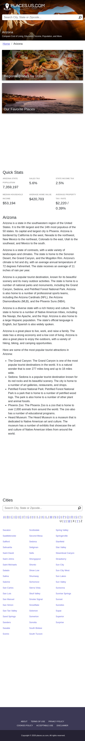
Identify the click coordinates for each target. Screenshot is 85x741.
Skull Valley (34, 593)
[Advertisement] (42, 138)
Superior (60, 616)
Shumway (34, 576)
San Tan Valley (10, 610)
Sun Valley (61, 582)
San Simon (8, 605)
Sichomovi (34, 582)
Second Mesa (35, 536)
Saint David (8, 553)
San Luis (7, 593)
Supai (58, 610)
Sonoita (33, 622)
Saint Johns (8, 559)
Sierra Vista (34, 587)
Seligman (33, 547)
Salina (6, 576)
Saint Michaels (10, 564)
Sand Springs (9, 616)
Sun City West (62, 570)
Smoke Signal (36, 599)
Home (6, 43)
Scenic (6, 634)
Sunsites (60, 605)
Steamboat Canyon (65, 553)
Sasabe (6, 628)
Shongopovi (35, 559)
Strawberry (61, 559)
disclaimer (62, 725)
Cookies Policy (25, 725)
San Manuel (8, 599)
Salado (6, 570)
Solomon (33, 610)
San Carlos (8, 587)
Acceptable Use (44, 725)
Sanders (7, 622)
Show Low (34, 570)
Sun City (60, 564)
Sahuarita (7, 547)
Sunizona (60, 587)
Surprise (60, 622)
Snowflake (34, 605)
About (24, 721)
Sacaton (7, 530)
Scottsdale (34, 530)
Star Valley (61, 547)
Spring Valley (62, 530)
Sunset (59, 599)
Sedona (33, 541)
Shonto (32, 564)
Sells (31, 553)
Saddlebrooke (9, 536)
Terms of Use (38, 721)
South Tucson (35, 634)
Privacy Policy (56, 721)
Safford (6, 541)
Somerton (34, 616)
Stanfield (60, 541)
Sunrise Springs (63, 593)
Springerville (62, 536)
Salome (6, 582)
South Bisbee (35, 628)
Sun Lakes (61, 576)
